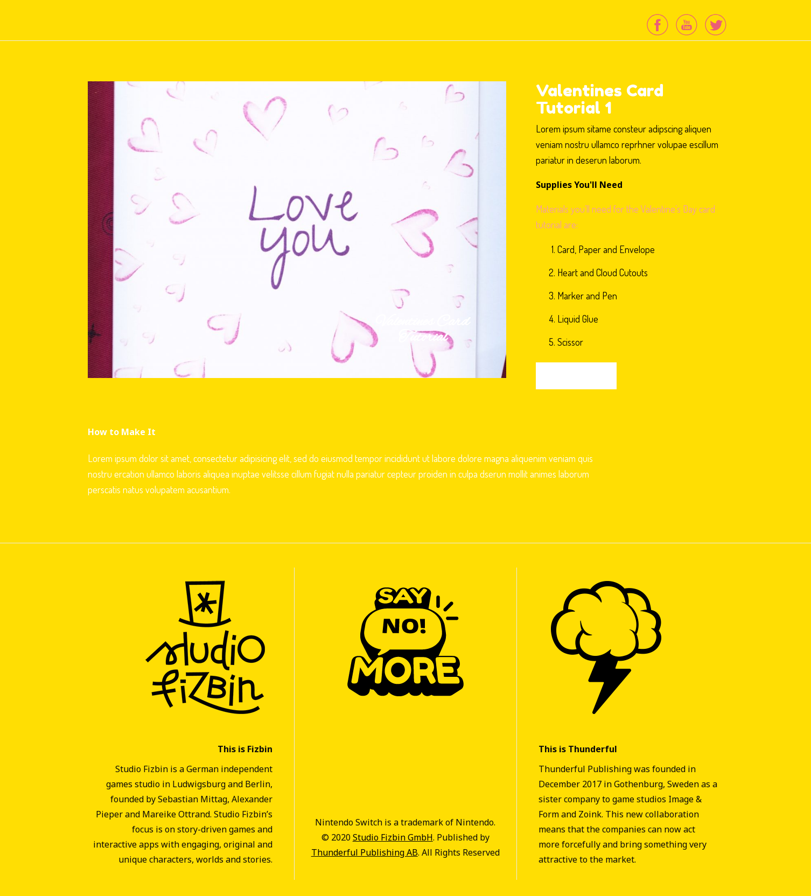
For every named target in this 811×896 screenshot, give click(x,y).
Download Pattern (576, 375)
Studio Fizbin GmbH (393, 837)
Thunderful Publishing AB (364, 852)
